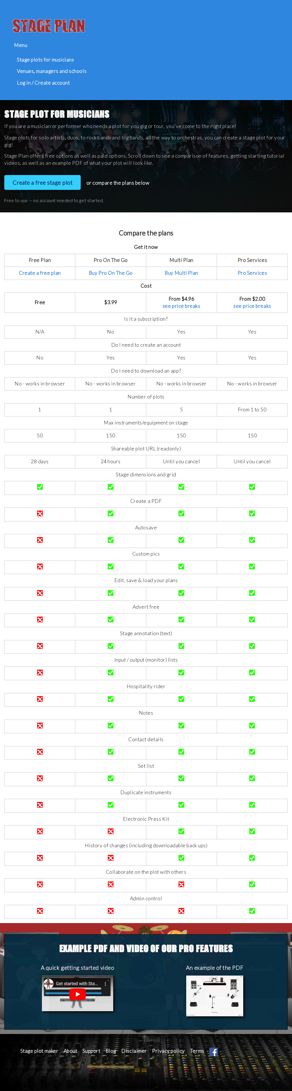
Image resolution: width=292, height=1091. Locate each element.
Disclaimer (134, 1051)
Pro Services (252, 273)
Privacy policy (168, 1051)
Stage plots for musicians (45, 60)
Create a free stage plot (43, 182)
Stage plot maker (39, 1051)
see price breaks (181, 306)
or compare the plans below (117, 183)
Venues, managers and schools (51, 71)
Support (91, 1051)
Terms (197, 1051)
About (70, 1051)
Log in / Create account (43, 83)
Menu (20, 45)
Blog (111, 1051)
